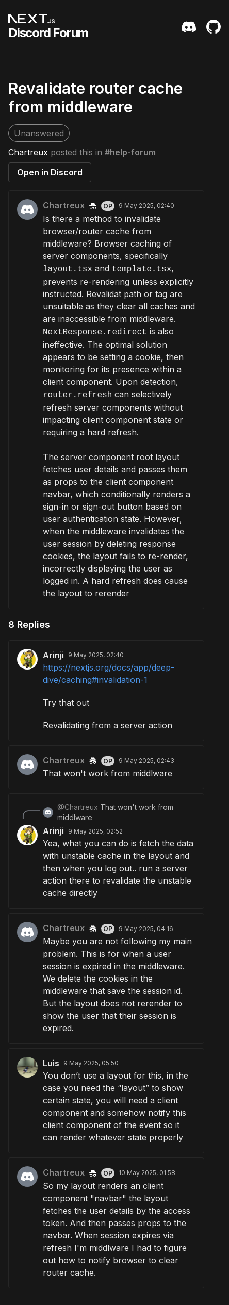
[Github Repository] (213, 27)
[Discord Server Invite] (189, 27)
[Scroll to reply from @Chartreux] (106, 812)
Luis (51, 1063)
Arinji (53, 655)
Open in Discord (50, 172)
